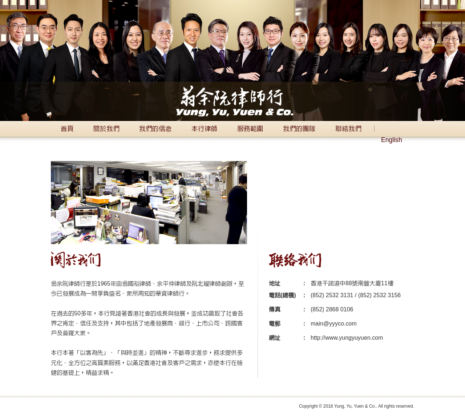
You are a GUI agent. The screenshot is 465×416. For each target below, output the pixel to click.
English (391, 140)
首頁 (67, 129)
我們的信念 (155, 129)
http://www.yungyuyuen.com (347, 338)
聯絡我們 (348, 129)
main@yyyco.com (334, 324)
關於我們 (106, 129)
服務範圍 (250, 129)
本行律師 (204, 129)
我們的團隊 (299, 129)
